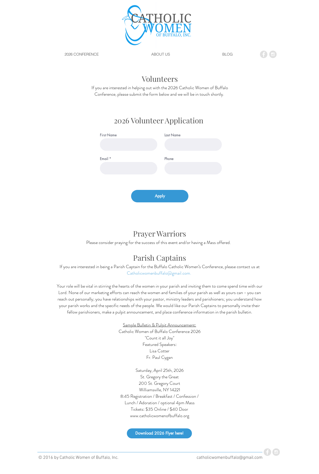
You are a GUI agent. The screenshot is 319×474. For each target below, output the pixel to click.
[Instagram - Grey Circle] (273, 54)
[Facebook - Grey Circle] (263, 54)
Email (104, 158)
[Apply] (159, 196)
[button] (81, 54)
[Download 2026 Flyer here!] (159, 433)
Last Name (172, 135)
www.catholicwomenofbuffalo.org (159, 415)
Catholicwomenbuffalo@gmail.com (158, 273)
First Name (108, 135)
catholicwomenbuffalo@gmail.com (229, 457)
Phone (168, 158)
